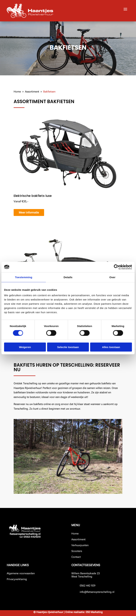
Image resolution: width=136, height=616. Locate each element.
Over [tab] (112, 277)
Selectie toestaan (68, 347)
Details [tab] (68, 277)
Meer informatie (29, 212)
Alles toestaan (111, 347)
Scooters (76, 551)
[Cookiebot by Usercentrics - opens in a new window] (116, 267)
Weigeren (25, 347)
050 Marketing (94, 612)
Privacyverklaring (17, 579)
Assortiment (78, 539)
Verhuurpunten (80, 545)
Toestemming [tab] (23, 277)
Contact (76, 557)
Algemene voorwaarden (21, 573)
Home (75, 533)
